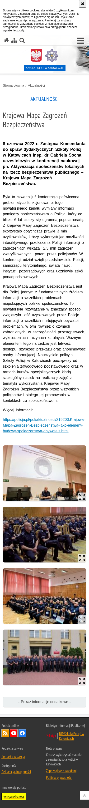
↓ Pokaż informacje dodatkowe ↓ (44, 702)
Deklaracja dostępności (16, 771)
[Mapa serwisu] (14, 40)
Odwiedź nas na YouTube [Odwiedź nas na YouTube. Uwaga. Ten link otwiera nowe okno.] (14, 733)
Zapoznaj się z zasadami (61, 770)
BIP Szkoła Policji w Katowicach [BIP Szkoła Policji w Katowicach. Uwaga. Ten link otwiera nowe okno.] (71, 736)
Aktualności (36, 85)
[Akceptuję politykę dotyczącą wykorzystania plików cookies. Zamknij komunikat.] (82, 4)
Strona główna (13, 85)
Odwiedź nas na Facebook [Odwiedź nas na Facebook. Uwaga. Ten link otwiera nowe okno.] (22, 733)
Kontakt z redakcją (13, 756)
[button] (80, 41)
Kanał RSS (5, 733)
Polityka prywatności (59, 777)
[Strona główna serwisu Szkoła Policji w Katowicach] (6, 40)
